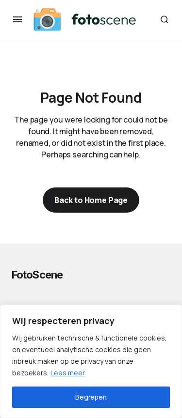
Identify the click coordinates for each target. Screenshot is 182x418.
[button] (17, 19)
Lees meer (67, 372)
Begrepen (91, 397)
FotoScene (37, 274)
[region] (91, 361)
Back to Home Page (91, 200)
